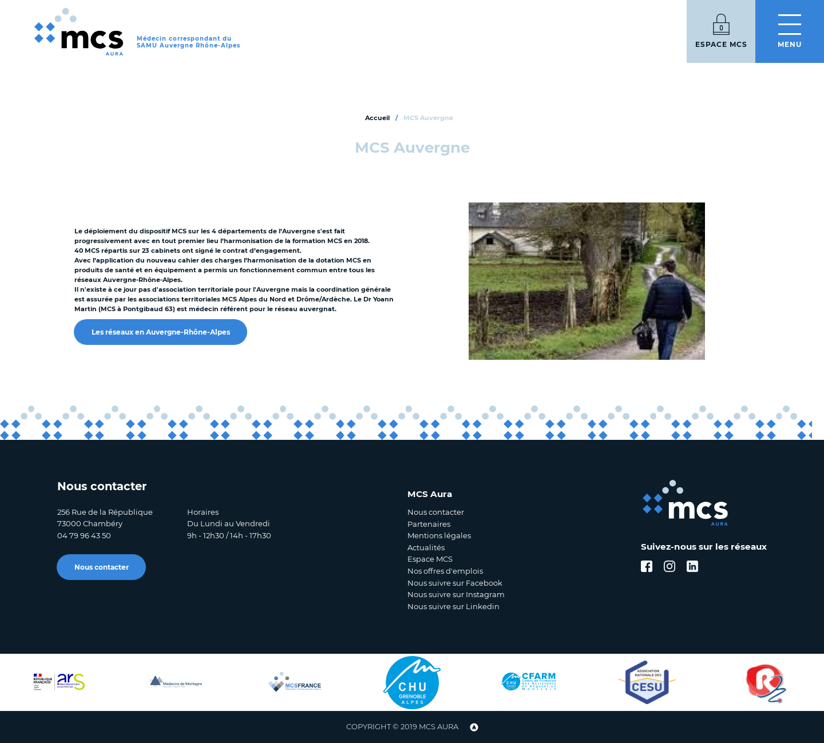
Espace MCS (430, 558)
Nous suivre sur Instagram (456, 594)
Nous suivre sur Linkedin (453, 606)
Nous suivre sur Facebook (454, 582)
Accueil (377, 118)
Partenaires (428, 524)
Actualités (426, 547)
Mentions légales (439, 535)
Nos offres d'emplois (445, 570)
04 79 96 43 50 (84, 535)
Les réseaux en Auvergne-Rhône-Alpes (161, 332)
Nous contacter (101, 567)
